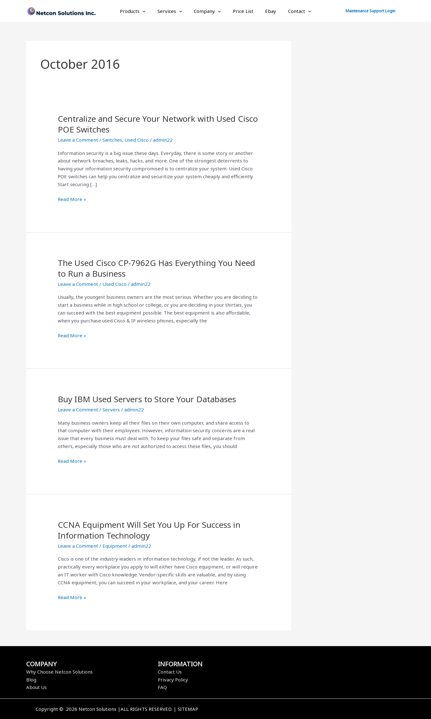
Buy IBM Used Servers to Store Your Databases (147, 399)
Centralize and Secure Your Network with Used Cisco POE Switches (158, 124)
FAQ (162, 687)
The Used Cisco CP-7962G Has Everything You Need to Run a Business (156, 268)
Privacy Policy (173, 679)
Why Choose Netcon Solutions (59, 672)
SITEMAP (188, 709)
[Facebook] (305, 709)
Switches (112, 140)
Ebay (267, 11)
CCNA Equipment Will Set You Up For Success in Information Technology (149, 530)
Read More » (72, 198)
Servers (111, 409)
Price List (242, 11)
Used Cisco (137, 140)
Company (208, 11)
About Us (36, 687)
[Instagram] (324, 709)
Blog (31, 679)
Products (138, 11)
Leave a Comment (78, 140)
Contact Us (170, 672)
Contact (293, 11)
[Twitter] (314, 709)
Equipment (115, 546)
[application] (148, 11)
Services (173, 11)
